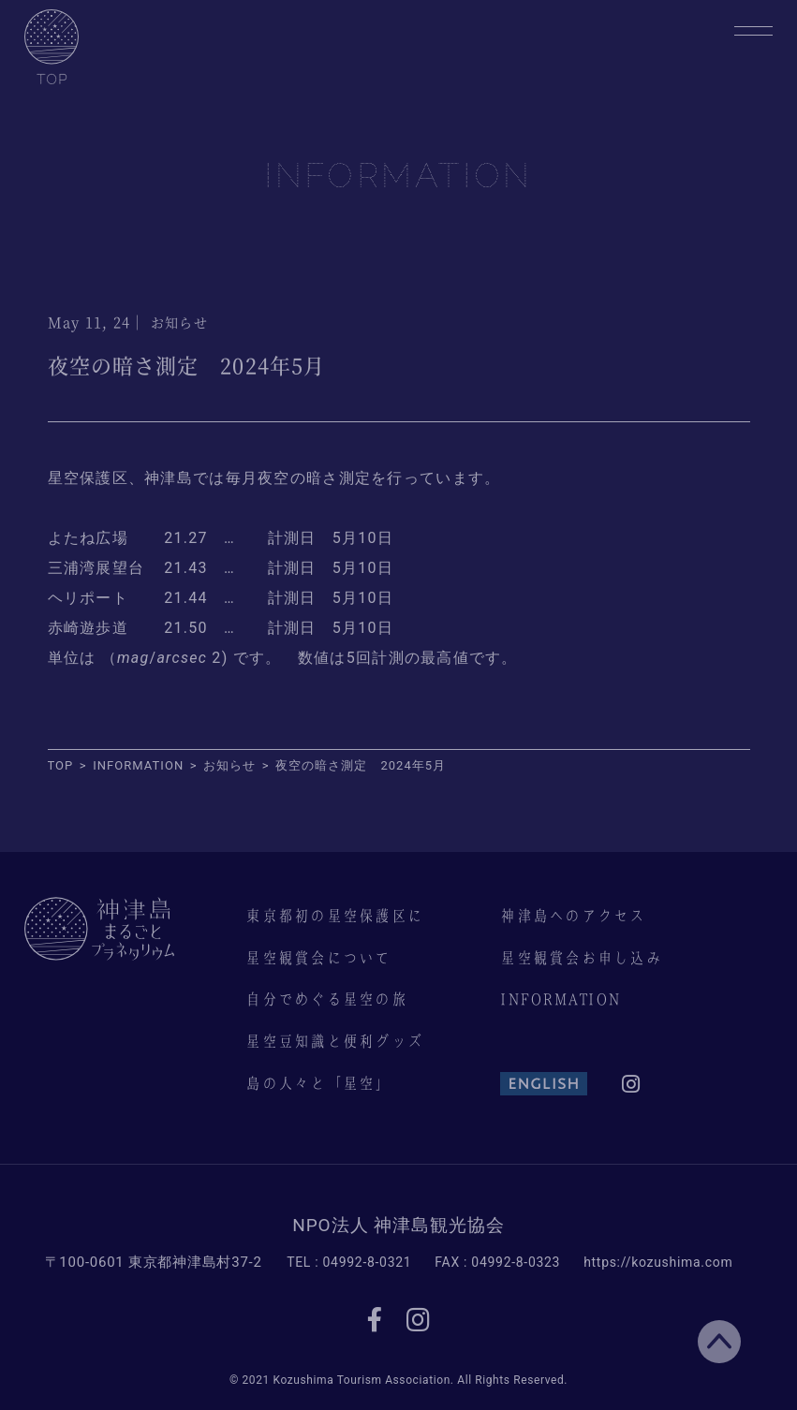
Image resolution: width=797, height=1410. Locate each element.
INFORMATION (560, 998)
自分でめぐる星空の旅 (326, 998)
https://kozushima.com (657, 1262)
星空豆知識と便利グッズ (334, 1041)
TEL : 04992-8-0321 (349, 1262)
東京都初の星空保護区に (334, 915)
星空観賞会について (318, 957)
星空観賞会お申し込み (581, 957)
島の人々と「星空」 (318, 1083)
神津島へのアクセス (573, 915)
